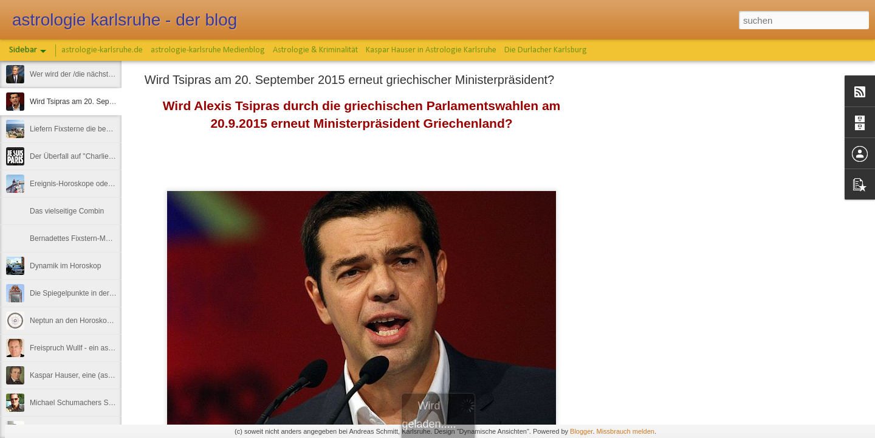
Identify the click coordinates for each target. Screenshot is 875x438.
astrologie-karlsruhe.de (102, 50)
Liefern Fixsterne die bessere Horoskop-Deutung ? (111, 129)
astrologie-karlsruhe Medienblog (208, 50)
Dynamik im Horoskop (65, 266)
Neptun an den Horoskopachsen (82, 320)
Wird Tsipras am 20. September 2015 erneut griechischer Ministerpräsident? (349, 79)
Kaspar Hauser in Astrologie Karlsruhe (431, 50)
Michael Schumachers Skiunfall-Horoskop (97, 402)
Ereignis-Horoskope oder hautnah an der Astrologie (113, 183)
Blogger (581, 431)
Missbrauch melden (625, 431)
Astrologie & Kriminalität (315, 50)
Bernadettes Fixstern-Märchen (79, 238)
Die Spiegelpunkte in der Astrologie (86, 293)
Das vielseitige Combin (67, 211)
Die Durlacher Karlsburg (545, 50)
